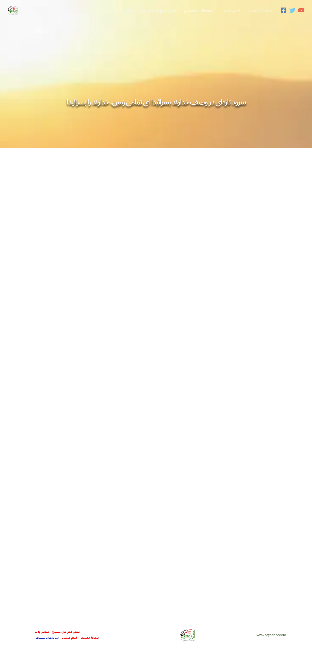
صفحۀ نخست (89, 638)
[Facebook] (283, 10)
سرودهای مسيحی (47, 638)
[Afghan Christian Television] (13, 10)
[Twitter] (292, 10)
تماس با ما (42, 632)
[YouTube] (301, 10)
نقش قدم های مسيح (66, 632)
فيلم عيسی (69, 638)
